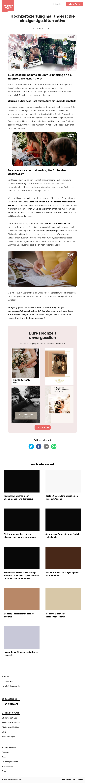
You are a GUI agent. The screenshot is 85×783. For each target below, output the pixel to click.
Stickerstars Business (11, 723)
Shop (4, 771)
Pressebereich (8, 766)
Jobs (4, 757)
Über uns (5, 752)
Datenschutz (78, 780)
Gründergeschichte (10, 762)
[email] (46, 447)
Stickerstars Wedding (10, 727)
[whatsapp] (54, 447)
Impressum (66, 780)
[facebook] (39, 447)
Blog (4, 732)
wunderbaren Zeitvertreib (57, 223)
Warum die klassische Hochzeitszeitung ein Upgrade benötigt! (42, 101)
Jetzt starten (42, 427)
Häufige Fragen (8, 737)
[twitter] (31, 447)
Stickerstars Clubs (9, 718)
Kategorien (57, 4)
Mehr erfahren (74, 4)
